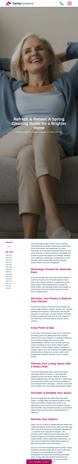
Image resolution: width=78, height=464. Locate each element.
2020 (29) (9, 269)
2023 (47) (9, 262)
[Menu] (69, 3)
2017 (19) (9, 276)
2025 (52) (9, 257)
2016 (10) (9, 279)
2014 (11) (9, 283)
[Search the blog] (16, 246)
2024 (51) (9, 260)
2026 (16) (9, 255)
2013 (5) (8, 286)
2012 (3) (8, 288)
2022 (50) (9, 264)
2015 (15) (9, 281)
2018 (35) (9, 274)
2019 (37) (9, 271)
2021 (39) (9, 267)
